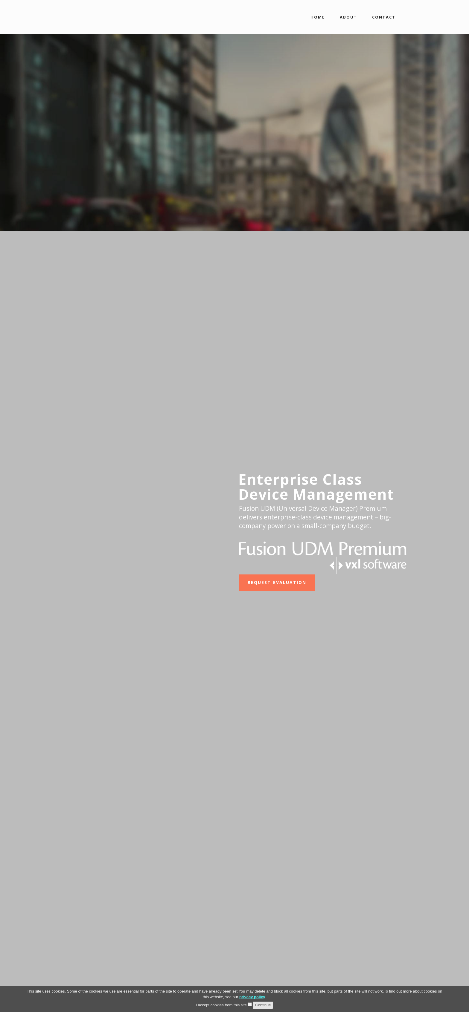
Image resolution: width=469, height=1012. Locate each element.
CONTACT (383, 17)
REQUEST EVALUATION (277, 582)
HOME (317, 17)
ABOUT (348, 17)
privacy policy (252, 997)
